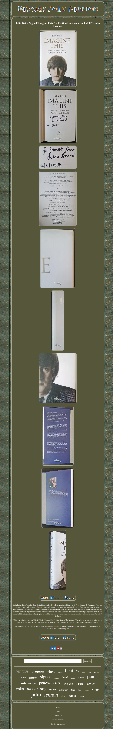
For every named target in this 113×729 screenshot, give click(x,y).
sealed (52, 689)
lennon (51, 695)
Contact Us (58, 716)
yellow (44, 683)
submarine (28, 683)
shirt (63, 696)
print (87, 690)
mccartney (36, 688)
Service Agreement (58, 724)
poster (81, 677)
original (38, 671)
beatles (72, 670)
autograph (63, 690)
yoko (20, 689)
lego (73, 690)
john (36, 695)
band (65, 677)
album (73, 678)
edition (79, 684)
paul (91, 676)
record (96, 672)
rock (89, 672)
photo (72, 696)
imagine (68, 683)
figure (80, 690)
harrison (33, 677)
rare (57, 682)
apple (56, 678)
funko (23, 677)
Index (58, 707)
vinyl (51, 671)
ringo (96, 689)
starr (83, 673)
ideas (60, 672)
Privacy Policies (58, 720)
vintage (22, 671)
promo (81, 696)
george (90, 683)
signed (45, 676)
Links (58, 711)
